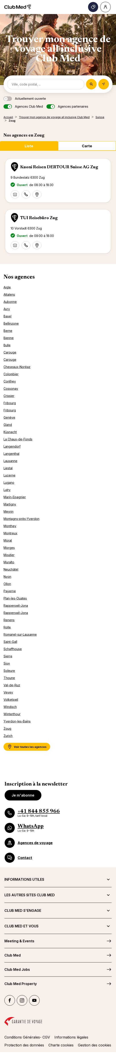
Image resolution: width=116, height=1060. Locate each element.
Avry (7, 309)
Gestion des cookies (94, 1045)
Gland (8, 425)
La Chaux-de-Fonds (18, 439)
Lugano (9, 482)
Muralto (9, 562)
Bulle (7, 345)
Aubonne (10, 302)
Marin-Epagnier (15, 497)
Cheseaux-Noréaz (17, 367)
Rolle (7, 627)
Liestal (8, 468)
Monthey (10, 526)
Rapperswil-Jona (16, 605)
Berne (8, 331)
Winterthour (12, 714)
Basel (7, 316)
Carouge (10, 352)
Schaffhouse (13, 649)
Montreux (10, 533)
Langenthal (11, 453)
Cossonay (11, 388)
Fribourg (10, 403)
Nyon (7, 576)
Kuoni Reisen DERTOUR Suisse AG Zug (59, 167)
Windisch (10, 707)
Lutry (7, 490)
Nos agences (19, 277)
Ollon (7, 584)
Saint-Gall (10, 642)
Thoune (9, 678)
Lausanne (10, 461)
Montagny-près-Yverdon (21, 519)
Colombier (11, 374)
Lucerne (9, 475)
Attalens (9, 294)
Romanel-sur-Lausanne (20, 634)
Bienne (9, 338)
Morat (8, 540)
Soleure (9, 670)
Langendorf (12, 446)
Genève (9, 417)
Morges (9, 548)
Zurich (8, 736)
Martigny (10, 504)
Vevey (8, 692)
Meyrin (8, 511)
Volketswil (11, 699)
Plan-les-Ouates (15, 598)
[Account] (105, 7)
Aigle (7, 287)
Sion (7, 663)
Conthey (10, 381)
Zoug (7, 728)
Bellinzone (11, 323)
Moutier (9, 555)
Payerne (10, 591)
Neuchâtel (11, 569)
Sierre (8, 656)
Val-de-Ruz (12, 685)
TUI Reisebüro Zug (38, 218)
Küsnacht (10, 432)
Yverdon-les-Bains (17, 721)
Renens (9, 620)
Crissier (9, 396)
